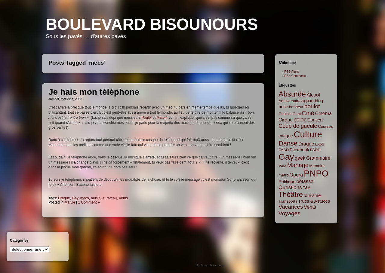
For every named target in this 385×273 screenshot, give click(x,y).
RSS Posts (291, 71)
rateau (111, 198)
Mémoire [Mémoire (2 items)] (317, 166)
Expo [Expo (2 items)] (319, 144)
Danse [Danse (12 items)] (288, 143)
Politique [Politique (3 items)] (287, 181)
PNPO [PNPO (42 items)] (316, 173)
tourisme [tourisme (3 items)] (312, 195)
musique (97, 198)
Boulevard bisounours (152, 24)
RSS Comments (295, 76)
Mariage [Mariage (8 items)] (298, 165)
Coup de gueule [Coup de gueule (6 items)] (298, 126)
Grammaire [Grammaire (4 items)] (318, 158)
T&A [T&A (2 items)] (306, 188)
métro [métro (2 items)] (284, 175)
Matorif (162, 117)
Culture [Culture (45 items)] (308, 134)
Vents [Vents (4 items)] (310, 207)
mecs (84, 198)
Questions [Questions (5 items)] (290, 187)
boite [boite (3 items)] (283, 106)
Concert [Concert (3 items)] (315, 120)
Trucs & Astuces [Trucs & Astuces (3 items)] (314, 201)
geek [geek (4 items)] (300, 158)
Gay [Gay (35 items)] (286, 156)
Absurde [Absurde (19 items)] (292, 94)
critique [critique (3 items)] (286, 135)
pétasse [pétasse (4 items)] (304, 181)
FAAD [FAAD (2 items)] (284, 150)
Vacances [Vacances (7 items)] (291, 207)
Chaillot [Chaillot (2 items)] (285, 114)
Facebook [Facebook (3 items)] (299, 149)
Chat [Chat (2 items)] (297, 114)
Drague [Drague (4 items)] (306, 143)
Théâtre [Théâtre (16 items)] (291, 194)
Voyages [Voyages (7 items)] (289, 213)
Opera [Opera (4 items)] (296, 174)
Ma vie (69, 202)
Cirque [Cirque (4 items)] (286, 119)
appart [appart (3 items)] (307, 100)
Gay (75, 198)
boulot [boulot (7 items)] (312, 106)
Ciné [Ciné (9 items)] (308, 113)
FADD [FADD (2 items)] (315, 150)
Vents (123, 198)
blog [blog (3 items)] (319, 100)
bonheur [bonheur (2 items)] (296, 107)
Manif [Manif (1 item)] (282, 166)
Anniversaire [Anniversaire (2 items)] (289, 101)
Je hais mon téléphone (93, 92)
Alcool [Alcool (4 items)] (313, 94)
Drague (64, 198)
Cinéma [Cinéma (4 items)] (323, 113)
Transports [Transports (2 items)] (288, 201)
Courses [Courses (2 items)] (325, 126)
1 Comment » (89, 202)
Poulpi (147, 117)
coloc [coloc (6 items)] (300, 120)
